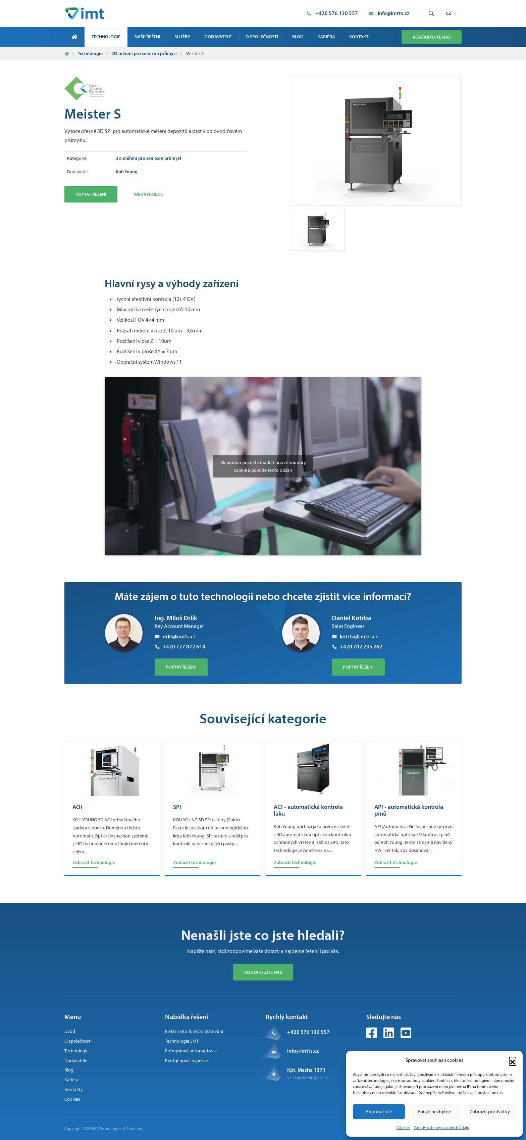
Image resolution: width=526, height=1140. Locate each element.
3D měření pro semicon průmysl (144, 53)
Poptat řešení (90, 194)
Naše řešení (147, 37)
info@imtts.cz (303, 1050)
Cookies (403, 1127)
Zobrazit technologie (93, 862)
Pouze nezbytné (434, 1111)
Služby (182, 37)
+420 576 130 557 (308, 1032)
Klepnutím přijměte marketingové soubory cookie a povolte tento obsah (263, 466)
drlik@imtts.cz (175, 636)
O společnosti (262, 37)
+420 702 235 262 (357, 646)
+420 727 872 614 (180, 646)
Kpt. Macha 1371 (306, 1069)
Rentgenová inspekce (186, 1060)
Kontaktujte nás (432, 37)
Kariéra (326, 37)
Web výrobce (148, 194)
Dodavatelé (217, 37)
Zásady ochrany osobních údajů (441, 1127)
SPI (177, 807)
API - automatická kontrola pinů (408, 810)
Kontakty (73, 1089)
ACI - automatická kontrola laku (308, 810)
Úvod (69, 1031)
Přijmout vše (379, 1111)
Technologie (106, 37)
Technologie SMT (182, 1041)
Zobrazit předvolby (490, 1111)
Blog (297, 37)
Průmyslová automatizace (191, 1051)
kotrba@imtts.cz (355, 636)
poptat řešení (181, 667)
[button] (512, 1060)
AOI (77, 807)
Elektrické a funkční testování (194, 1031)
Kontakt (358, 37)
